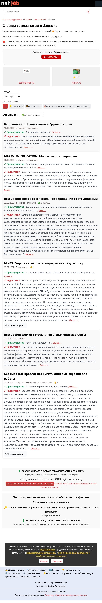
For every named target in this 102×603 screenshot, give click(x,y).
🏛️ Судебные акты (32, 573)
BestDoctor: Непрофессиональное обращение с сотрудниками (51, 199)
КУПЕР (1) (76, 82)
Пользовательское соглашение (51, 591)
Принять (43, 561)
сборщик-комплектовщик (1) (60, 106)
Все (5, 106)
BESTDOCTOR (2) (26, 82)
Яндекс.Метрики (47, 549)
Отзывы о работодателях (54, 582)
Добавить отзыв (51, 57)
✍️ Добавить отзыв (14, 569)
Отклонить (57, 561)
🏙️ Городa (54, 569)
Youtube (25, 576)
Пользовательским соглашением (41, 553)
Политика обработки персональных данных (66, 595)
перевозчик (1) (83, 106)
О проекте (66, 573)
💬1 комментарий (14, 325)
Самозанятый (39, 19)
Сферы (27, 19)
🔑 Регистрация (50, 573)
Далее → (56, 132)
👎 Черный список (71, 569)
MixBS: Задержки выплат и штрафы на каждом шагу (43, 263)
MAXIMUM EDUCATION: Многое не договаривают (40, 156)
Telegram (36, 576)
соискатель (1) (35, 106)
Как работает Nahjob (83, 573)
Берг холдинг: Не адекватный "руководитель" (38, 124)
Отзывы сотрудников (12, 19)
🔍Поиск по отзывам (36, 569)
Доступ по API (12, 576)
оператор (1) (18, 106)
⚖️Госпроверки (12, 573)
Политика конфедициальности (29, 595)
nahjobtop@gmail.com (55, 586)
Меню (98, 4)
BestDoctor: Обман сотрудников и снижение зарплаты (45, 335)
